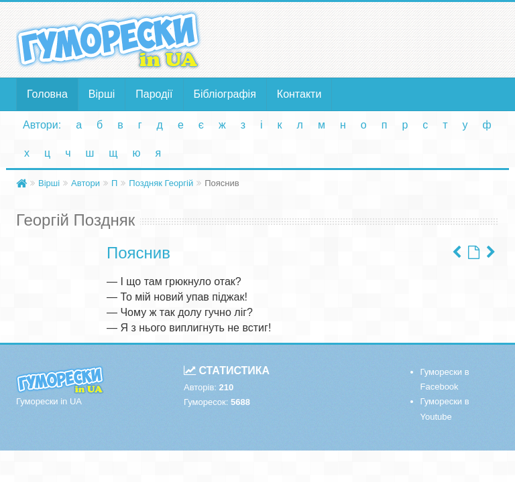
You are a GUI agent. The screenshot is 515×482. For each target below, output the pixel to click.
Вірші (102, 94)
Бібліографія (225, 94)
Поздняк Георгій (161, 183)
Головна (47, 94)
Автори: (42, 125)
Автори (85, 183)
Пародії (153, 94)
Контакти (299, 94)
